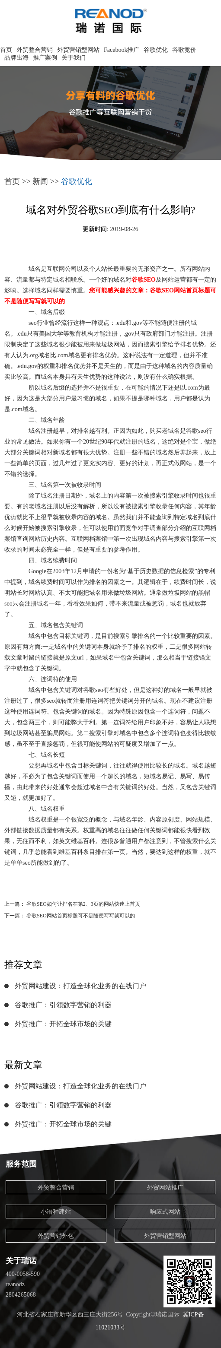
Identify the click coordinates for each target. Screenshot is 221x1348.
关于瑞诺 (21, 1260)
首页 (6, 50)
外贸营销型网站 (78, 50)
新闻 (40, 181)
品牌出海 (16, 57)
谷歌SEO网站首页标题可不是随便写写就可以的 (80, 916)
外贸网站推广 (165, 1187)
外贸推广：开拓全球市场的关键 (63, 1024)
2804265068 (21, 1294)
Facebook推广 (121, 50)
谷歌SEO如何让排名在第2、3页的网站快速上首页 (83, 904)
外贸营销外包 (56, 1236)
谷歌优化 (156, 50)
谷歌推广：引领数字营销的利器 (63, 1005)
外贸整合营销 (34, 50)
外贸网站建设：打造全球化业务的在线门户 (80, 986)
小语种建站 (56, 1211)
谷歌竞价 (184, 50)
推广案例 (45, 57)
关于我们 (73, 57)
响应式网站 (165, 1211)
